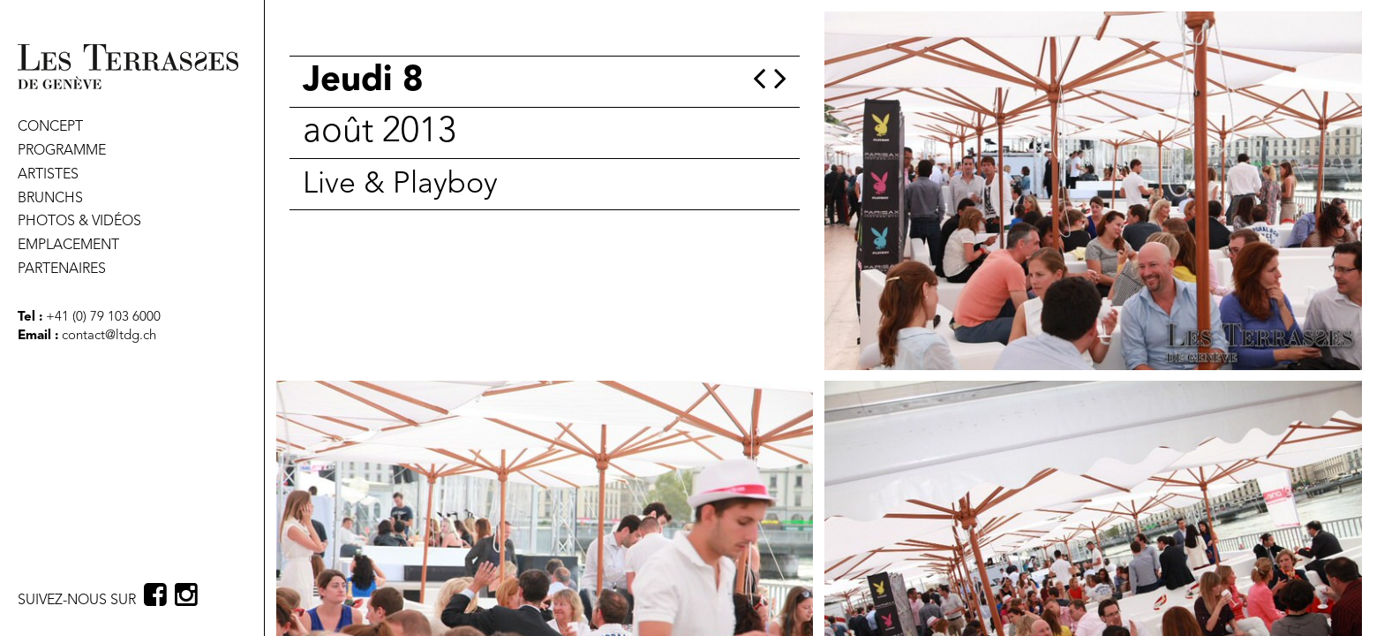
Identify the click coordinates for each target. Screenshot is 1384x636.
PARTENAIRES (62, 269)
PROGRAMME (62, 151)
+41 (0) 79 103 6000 (101, 317)
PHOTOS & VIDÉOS (79, 222)
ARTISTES (48, 175)
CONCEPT (50, 127)
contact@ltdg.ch (109, 336)
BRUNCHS (50, 199)
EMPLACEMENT (68, 245)
